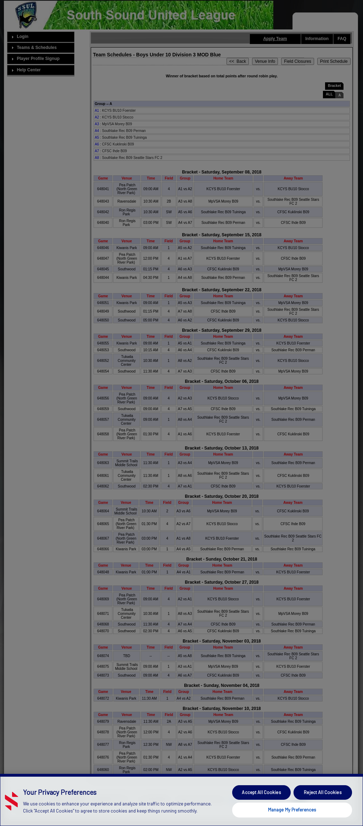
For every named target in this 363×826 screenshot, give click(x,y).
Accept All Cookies (261, 798)
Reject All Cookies (322, 798)
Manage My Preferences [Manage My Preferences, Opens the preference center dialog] (292, 816)
